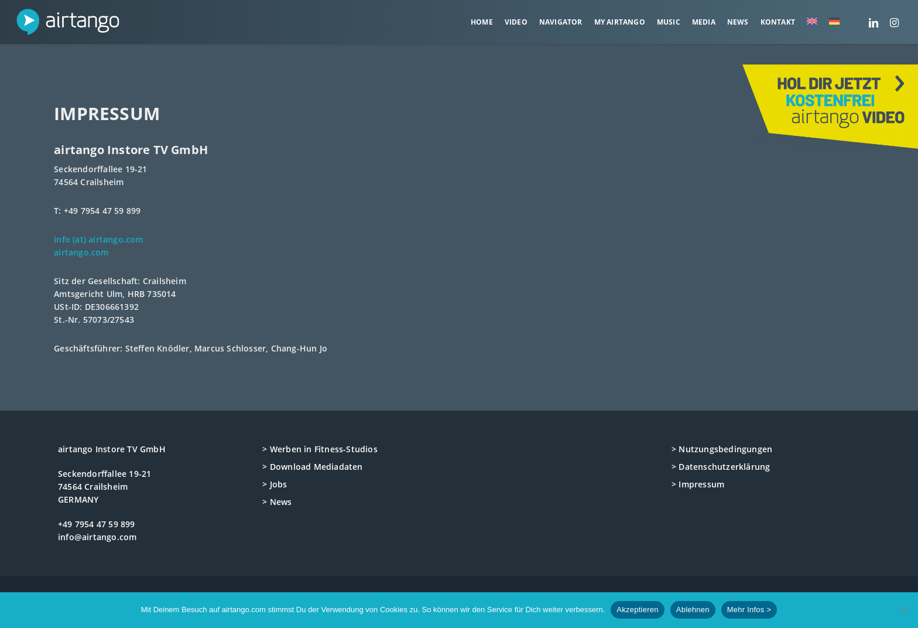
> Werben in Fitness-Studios (319, 449)
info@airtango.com (97, 536)
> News (277, 501)
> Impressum (698, 484)
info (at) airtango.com (98, 239)
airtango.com (81, 252)
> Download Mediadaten (312, 466)
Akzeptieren (637, 609)
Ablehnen (693, 609)
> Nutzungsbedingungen (722, 449)
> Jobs (274, 484)
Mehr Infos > (749, 609)
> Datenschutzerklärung (721, 466)
